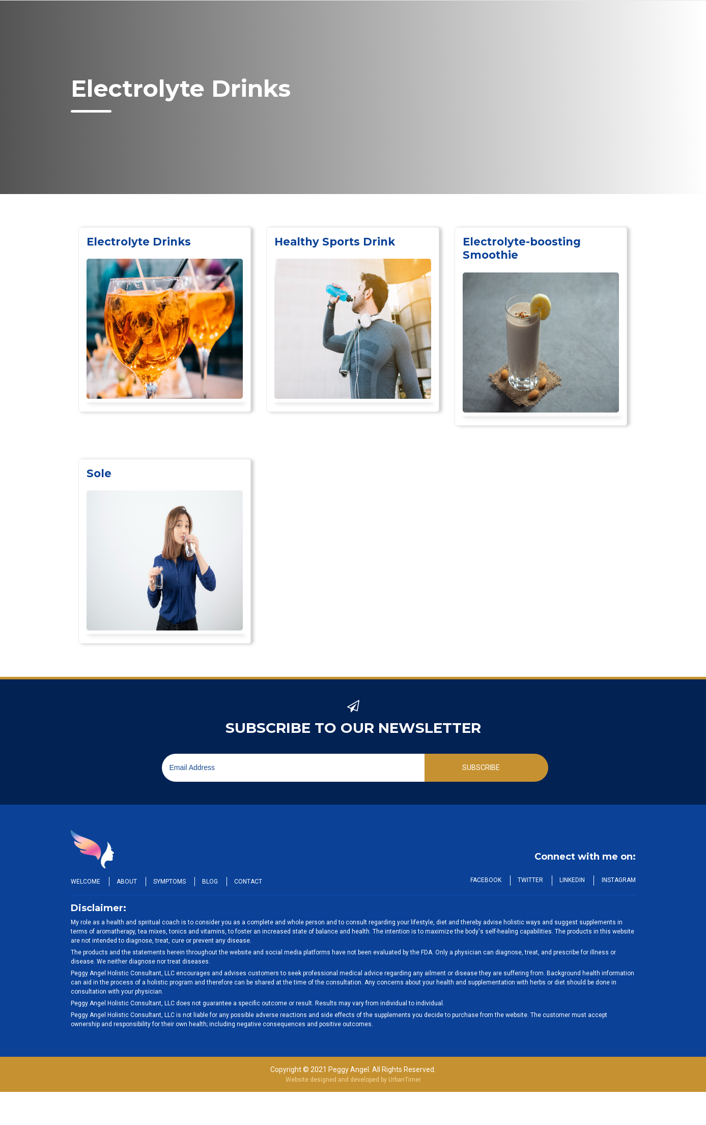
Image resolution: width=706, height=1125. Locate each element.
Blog (213, 881)
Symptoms (171, 881)
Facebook (483, 880)
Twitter (529, 880)
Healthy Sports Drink (337, 242)
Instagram (619, 880)
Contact (252, 881)
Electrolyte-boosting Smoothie (525, 248)
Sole (99, 473)
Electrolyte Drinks (141, 242)
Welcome (85, 881)
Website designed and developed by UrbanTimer (353, 1079)
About (128, 881)
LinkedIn (571, 880)
